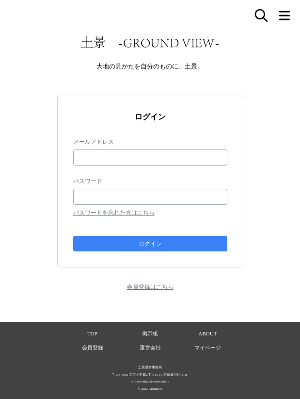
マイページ (207, 347)
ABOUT (208, 333)
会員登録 (92, 347)
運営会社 (150, 347)
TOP (92, 333)
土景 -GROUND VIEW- (150, 42)
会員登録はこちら (150, 287)
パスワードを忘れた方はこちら (114, 212)
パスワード (87, 181)
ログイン (150, 243)
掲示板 (150, 333)
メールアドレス (93, 142)
